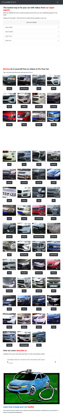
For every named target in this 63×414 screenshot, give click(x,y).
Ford (24, 164)
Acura (9, 88)
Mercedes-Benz (38, 236)
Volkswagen (24, 345)
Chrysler (53, 106)
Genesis (53, 164)
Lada (9, 218)
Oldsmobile (53, 254)
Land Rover (39, 218)
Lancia (24, 218)
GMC (38, 164)
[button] (7, 361)
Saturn (24, 309)
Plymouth (39, 273)
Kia (54, 200)
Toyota (9, 345)
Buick (9, 106)
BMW (53, 88)
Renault (39, 291)
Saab (9, 309)
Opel (9, 272)
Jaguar (24, 200)
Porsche (9, 291)
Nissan (39, 254)
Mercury (53, 236)
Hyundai (39, 182)
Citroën (9, 124)
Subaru (24, 327)
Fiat (9, 164)
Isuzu (9, 200)
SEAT (53, 291)
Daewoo (39, 124)
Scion (39, 309)
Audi (39, 88)
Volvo (39, 345)
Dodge (54, 124)
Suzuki (39, 327)
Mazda (24, 236)
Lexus (53, 218)
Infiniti (53, 182)
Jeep (38, 200)
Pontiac (53, 273)
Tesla (53, 327)
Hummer (24, 182)
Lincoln (9, 236)
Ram (24, 291)
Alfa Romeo (24, 88)
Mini (9, 254)
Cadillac (24, 106)
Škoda (53, 309)
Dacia (24, 124)
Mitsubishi (24, 254)
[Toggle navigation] (58, 2)
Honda (9, 182)
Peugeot (24, 272)
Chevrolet (39, 106)
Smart (9, 327)
